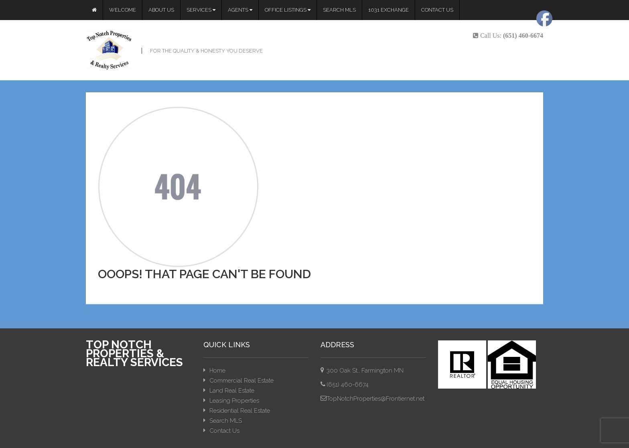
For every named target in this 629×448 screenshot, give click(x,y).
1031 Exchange (388, 10)
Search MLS (339, 10)
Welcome (122, 10)
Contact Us (437, 10)
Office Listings (287, 10)
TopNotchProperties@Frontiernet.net (375, 398)
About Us (161, 10)
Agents (240, 10)
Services (201, 10)
